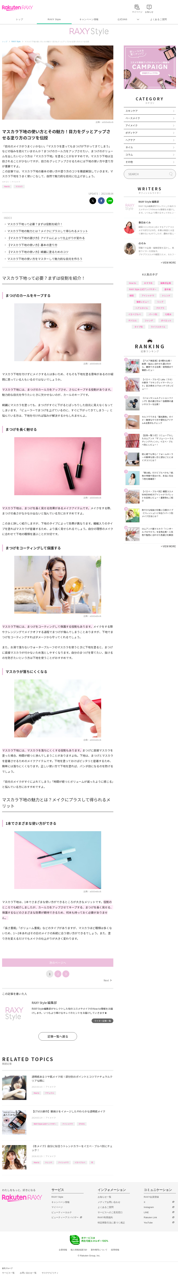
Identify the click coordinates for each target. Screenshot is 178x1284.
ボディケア (131, 132)
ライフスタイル (158, 326)
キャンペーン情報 (89, 19)
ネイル (129, 147)
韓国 (132, 295)
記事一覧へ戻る (57, 1036)
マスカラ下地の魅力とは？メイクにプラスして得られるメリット (47, 231)
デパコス (132, 320)
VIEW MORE (168, 262)
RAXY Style (54, 19)
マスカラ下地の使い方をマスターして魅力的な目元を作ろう (44, 259)
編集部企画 (165, 282)
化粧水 (168, 314)
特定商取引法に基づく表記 (111, 1222)
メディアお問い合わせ (109, 1202)
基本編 (167, 289)
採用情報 (115, 1250)
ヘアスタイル (141, 307)
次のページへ (57, 963)
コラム (129, 154)
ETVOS (81, 1124)
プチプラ (160, 307)
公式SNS (122, 19)
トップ (19, 19)
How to (7, 186)
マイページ (57, 1207)
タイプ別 (138, 326)
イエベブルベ (80, 1162)
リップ (160, 301)
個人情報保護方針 (79, 1250)
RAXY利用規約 (105, 1217)
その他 (129, 162)
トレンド (48, 1162)
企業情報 (63, 1250)
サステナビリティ (50, 1273)
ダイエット (166, 320)
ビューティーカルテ (61, 1212)
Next (107, 980)
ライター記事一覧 (102, 1020)
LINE (146, 1212)
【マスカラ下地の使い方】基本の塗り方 (32, 245)
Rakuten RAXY (17, 8)
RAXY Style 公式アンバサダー (45, 1124)
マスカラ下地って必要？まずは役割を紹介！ (35, 224)
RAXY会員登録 (151, 1197)
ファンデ (149, 320)
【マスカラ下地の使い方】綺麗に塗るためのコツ (37, 252)
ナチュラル (49, 1093)
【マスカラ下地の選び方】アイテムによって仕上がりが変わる (46, 238)
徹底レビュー (142, 301)
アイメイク (15, 181)
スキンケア (132, 111)
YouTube (148, 1222)
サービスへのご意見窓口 (110, 1212)
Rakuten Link (150, 1217)
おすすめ (148, 282)
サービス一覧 (8, 1273)
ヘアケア (130, 140)
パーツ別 (153, 314)
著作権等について (99, 1250)
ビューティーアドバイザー (65, 1217)
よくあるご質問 (158, 19)
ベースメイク (133, 118)
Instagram (149, 1207)
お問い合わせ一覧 (28, 1273)
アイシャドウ (67, 1124)
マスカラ (19, 186)
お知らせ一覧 (104, 1197)
